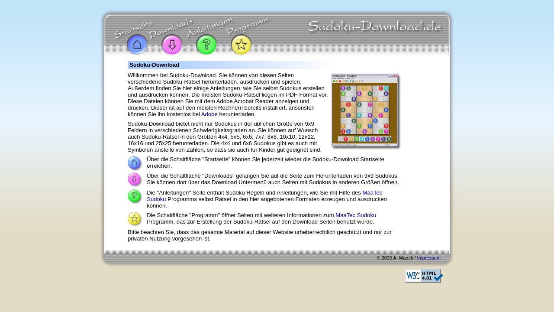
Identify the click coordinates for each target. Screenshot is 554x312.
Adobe (209, 114)
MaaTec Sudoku (355, 215)
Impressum (429, 257)
